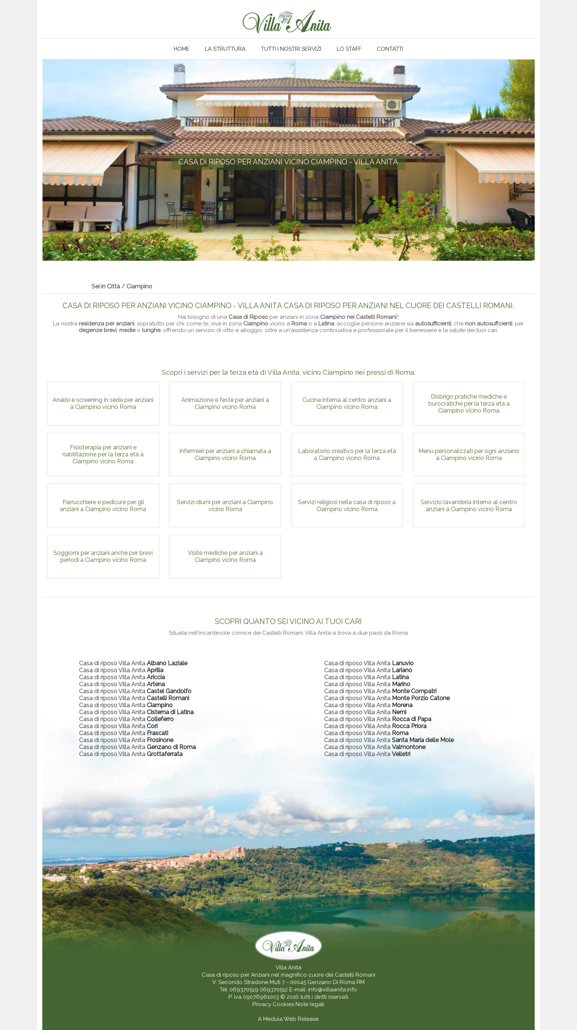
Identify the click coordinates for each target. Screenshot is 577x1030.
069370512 (274, 989)
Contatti (390, 49)
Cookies (284, 1004)
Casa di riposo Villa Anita (133, 663)
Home (182, 49)
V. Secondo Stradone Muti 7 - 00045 (259, 982)
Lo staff (349, 49)
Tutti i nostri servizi (291, 49)
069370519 (244, 989)
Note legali (309, 1004)
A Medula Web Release (288, 1019)
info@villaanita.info (332, 989)
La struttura (225, 49)
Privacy (262, 1004)
